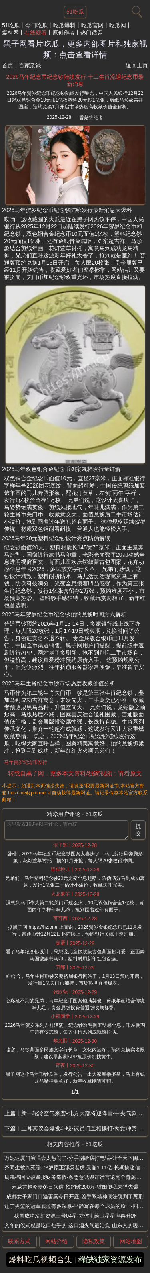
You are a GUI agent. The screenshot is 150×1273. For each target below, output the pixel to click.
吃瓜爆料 (64, 25)
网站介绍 (56, 1241)
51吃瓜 (11, 25)
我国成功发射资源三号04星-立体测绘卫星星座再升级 (75, 1216)
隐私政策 (93, 1241)
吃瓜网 (117, 25)
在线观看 (35, 32)
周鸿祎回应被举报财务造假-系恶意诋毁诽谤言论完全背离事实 (75, 1177)
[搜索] (136, 10)
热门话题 (91, 32)
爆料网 (10, 32)
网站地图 (131, 1241)
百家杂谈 (30, 65)
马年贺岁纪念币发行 (25, 762)
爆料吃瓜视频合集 (40, 1259)
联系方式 (19, 1241)
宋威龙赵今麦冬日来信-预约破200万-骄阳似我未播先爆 (75, 1187)
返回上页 (137, 65)
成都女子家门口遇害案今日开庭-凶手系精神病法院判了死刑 (74, 1196)
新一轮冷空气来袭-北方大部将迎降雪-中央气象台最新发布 (84, 1113)
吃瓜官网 (92, 25)
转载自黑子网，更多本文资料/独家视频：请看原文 (75, 773)
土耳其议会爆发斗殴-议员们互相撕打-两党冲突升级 (84, 1128)
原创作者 (63, 32)
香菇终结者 (91, 117)
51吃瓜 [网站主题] (75, 11)
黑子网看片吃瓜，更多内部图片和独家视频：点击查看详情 (75, 49)
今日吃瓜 (36, 25)
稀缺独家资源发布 (110, 1259)
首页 (7, 65)
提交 (138, 829)
